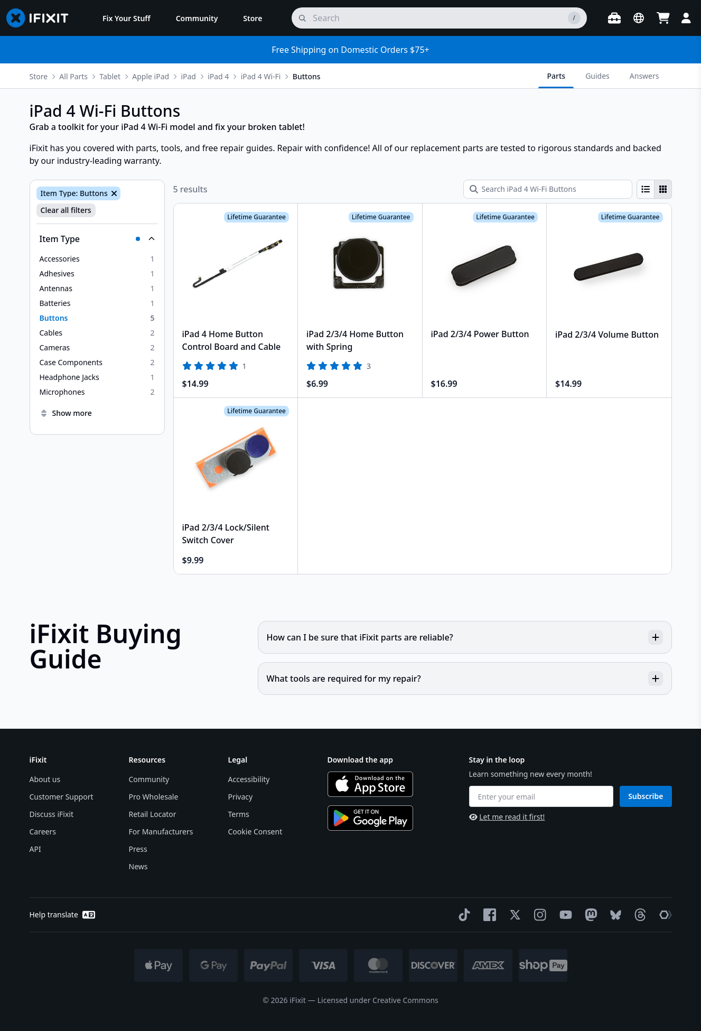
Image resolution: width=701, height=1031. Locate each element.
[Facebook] (487, 914)
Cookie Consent (255, 831)
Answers (644, 76)
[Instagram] (538, 914)
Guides (597, 76)
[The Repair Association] (663, 914)
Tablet (109, 76)
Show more (66, 413)
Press (138, 849)
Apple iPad (150, 76)
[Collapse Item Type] (97, 238)
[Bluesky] (613, 915)
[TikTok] (462, 914)
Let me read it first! (507, 817)
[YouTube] (563, 914)
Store (39, 76)
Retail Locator (152, 814)
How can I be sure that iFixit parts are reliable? (465, 637)
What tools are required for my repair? (465, 678)
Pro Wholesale (154, 797)
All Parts (73, 76)
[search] (439, 18)
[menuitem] (126, 18)
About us (45, 779)
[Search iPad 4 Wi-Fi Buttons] (547, 189)
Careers (43, 831)
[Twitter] (512, 914)
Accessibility (249, 779)
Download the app (361, 760)
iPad (188, 76)
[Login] (686, 18)
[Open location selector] (638, 17)
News (138, 866)
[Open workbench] (614, 18)
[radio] (646, 189)
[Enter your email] (541, 796)
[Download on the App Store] (370, 784)
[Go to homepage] (41, 17)
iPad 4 (218, 76)
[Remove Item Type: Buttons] (113, 193)
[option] (97, 259)
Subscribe (645, 796)
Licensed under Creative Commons (377, 1000)
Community (149, 779)
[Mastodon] (589, 914)
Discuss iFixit (52, 814)
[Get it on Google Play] (370, 818)
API (35, 849)
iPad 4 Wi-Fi (261, 76)
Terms (238, 814)
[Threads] (638, 914)
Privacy (240, 797)
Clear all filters (66, 210)
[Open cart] (663, 18)
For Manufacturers (161, 831)
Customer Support (62, 797)
